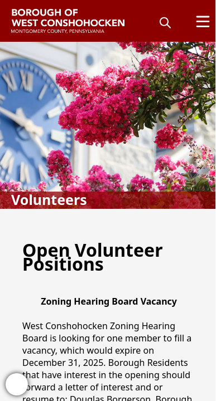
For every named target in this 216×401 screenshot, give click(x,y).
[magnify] (165, 22)
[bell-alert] (17, 384)
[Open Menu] (202, 21)
